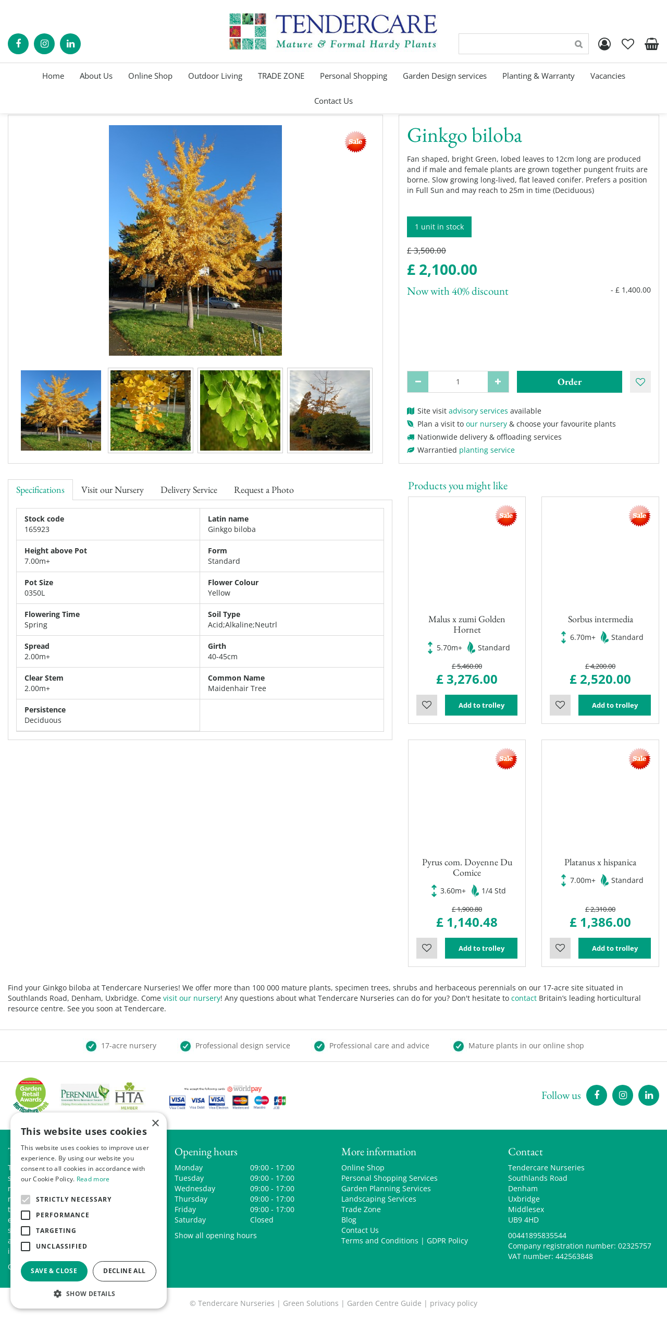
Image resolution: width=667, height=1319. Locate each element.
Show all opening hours (216, 1235)
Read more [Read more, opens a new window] (93, 1179)
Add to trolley (481, 705)
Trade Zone (361, 1209)
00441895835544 (537, 1235)
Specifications (40, 489)
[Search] (524, 43)
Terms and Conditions (379, 1240)
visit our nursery (191, 998)
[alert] (88, 1210)
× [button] (155, 1124)
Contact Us (360, 1230)
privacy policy (453, 1303)
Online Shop (363, 1167)
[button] (88, 1293)
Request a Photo (264, 489)
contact (524, 998)
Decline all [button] (124, 1270)
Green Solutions (311, 1303)
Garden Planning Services (386, 1188)
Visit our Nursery (112, 489)
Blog (348, 1220)
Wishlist (426, 705)
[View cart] (651, 44)
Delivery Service (188, 489)
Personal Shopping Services (389, 1178)
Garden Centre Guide (384, 1303)
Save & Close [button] (54, 1270)
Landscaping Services (378, 1199)
